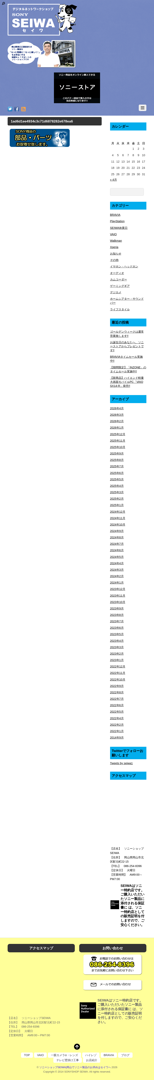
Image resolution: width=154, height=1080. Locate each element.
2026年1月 (117, 427)
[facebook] (16, 109)
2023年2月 (117, 653)
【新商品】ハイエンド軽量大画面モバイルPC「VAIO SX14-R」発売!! (127, 381)
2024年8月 (117, 537)
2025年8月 (117, 460)
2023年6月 (117, 627)
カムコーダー (118, 279)
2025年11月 (117, 440)
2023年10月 (117, 602)
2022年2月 (117, 724)
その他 (114, 260)
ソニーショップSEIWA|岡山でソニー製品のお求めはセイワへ (75, 1067)
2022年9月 (117, 686)
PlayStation (117, 221)
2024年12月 (117, 511)
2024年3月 (117, 569)
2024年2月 (117, 576)
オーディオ (117, 273)
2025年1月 (117, 505)
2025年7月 (117, 466)
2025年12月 (117, 434)
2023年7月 (117, 621)
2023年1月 (117, 660)
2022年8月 (117, 692)
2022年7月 (117, 698)
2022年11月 (117, 672)
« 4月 (113, 179)
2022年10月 (117, 679)
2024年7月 (117, 543)
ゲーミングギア (120, 285)
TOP (27, 1055)
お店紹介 (91, 1060)
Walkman (116, 240)
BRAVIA (115, 214)
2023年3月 (117, 647)
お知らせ (115, 253)
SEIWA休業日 (119, 227)
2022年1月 (117, 731)
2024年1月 (117, 582)
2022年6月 (117, 705)
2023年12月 (117, 589)
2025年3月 (117, 492)
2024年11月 (117, 518)
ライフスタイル (120, 309)
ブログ (125, 1055)
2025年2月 (117, 498)
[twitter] (10, 109)
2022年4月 (117, 718)
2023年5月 (117, 634)
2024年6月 (117, 550)
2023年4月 (117, 640)
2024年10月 (117, 524)
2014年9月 (117, 737)
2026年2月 (117, 421)
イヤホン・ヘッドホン (124, 266)
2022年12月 (117, 666)
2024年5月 (117, 556)
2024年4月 (117, 563)
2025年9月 (117, 453)
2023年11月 (117, 595)
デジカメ (115, 292)
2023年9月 (117, 608)
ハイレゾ (90, 1055)
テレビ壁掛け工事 (67, 1060)
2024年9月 (117, 531)
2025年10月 (117, 447)
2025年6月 (117, 473)
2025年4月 (117, 485)
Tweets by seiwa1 (121, 763)
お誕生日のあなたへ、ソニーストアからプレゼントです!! (127, 346)
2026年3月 (117, 414)
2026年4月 (117, 408)
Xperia (114, 247)
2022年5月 (117, 711)
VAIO (113, 234)
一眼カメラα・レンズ (64, 1055)
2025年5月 (117, 479)
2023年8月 (117, 614)
